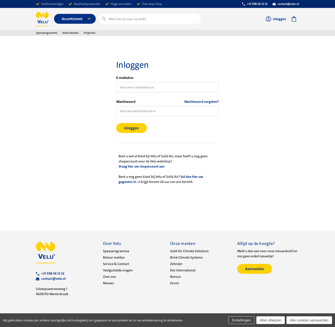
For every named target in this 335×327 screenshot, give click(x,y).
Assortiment (76, 18)
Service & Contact (116, 264)
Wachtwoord (125, 101)
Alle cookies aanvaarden (309, 320)
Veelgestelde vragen (118, 270)
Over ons (109, 276)
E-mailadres (125, 77)
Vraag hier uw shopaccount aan (142, 166)
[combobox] (149, 19)
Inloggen (276, 19)
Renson (175, 276)
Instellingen (241, 320)
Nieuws (108, 283)
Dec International (182, 270)
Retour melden (114, 257)
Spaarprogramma (46, 33)
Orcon (174, 283)
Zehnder (176, 264)
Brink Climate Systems (186, 257)
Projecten (89, 33)
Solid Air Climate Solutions (189, 251)
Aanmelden (254, 268)
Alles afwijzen (270, 320)
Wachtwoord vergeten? (201, 101)
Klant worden (70, 33)
